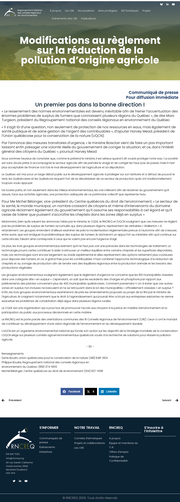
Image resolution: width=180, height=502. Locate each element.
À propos (55, 10)
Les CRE (69, 10)
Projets (146, 10)
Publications (88, 18)
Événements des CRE (64, 18)
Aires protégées (107, 10)
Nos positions (86, 10)
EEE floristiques (130, 10)
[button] (72, 391)
